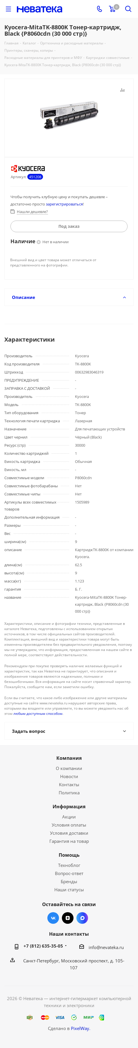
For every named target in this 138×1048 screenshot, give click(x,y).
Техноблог (69, 865)
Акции (69, 817)
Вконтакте (53, 918)
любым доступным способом (37, 713)
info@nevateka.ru (106, 947)
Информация (69, 806)
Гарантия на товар (69, 841)
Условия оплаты (69, 825)
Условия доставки (69, 833)
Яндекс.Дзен (68, 918)
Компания (69, 758)
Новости (69, 776)
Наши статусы (69, 889)
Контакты (69, 784)
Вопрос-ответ (69, 873)
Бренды (69, 881)
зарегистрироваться (64, 204)
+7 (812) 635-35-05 (43, 946)
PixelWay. (80, 1028)
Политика (69, 793)
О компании (69, 768)
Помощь (69, 855)
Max (82, 918)
